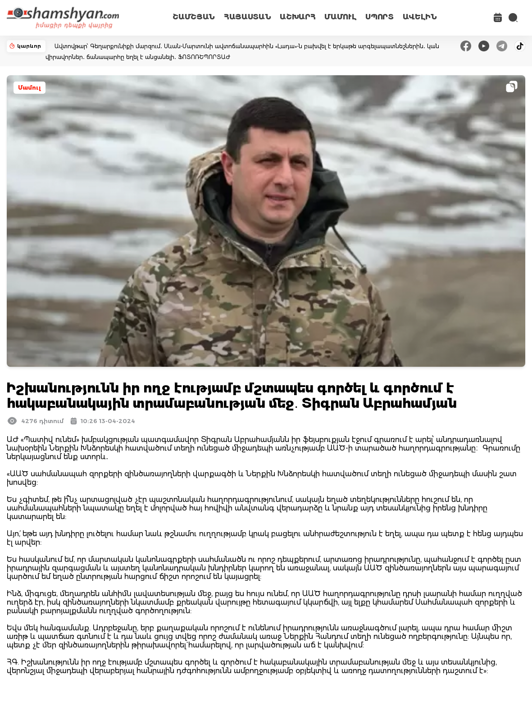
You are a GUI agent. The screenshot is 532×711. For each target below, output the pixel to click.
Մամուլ (29, 87)
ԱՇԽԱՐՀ (297, 17)
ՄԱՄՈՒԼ (340, 17)
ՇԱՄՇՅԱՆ (194, 17)
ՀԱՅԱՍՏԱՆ (247, 17)
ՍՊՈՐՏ (379, 17)
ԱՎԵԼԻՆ (420, 17)
